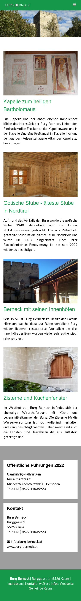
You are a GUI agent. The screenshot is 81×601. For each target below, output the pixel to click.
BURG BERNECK (17, 5)
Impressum (15, 583)
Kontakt (31, 583)
